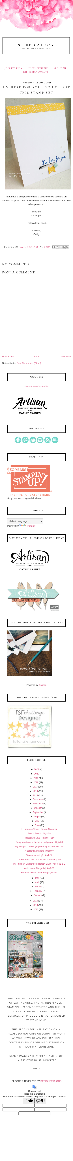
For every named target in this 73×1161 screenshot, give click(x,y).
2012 (36, 909)
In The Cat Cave (36, 45)
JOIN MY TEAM (14, 68)
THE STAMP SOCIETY (36, 72)
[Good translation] (29, 1101)
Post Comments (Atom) (29, 363)
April (37, 882)
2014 (35, 901)
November (38, 803)
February (37, 891)
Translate (27, 526)
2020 (36, 773)
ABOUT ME (60, 68)
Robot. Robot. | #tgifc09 (39, 833)
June (37, 825)
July (37, 821)
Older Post (65, 356)
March (38, 886)
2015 (35, 795)
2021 (36, 769)
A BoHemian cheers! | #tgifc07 (39, 851)
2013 (35, 905)
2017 (35, 787)
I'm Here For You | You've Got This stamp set (39, 859)
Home (37, 356)
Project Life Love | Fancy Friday (39, 838)
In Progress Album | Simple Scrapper (39, 829)
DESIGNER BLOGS (50, 1081)
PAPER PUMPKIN (38, 68)
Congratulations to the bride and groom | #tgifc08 (39, 842)
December (38, 799)
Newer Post (8, 356)
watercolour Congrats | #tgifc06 (39, 868)
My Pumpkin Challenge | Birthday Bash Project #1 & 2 (39, 864)
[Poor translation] (40, 1101)
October (38, 808)
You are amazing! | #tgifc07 (39, 855)
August (37, 816)
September (38, 812)
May (37, 878)
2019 (36, 778)
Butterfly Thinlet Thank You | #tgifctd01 (39, 872)
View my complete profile (36, 386)
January (38, 895)
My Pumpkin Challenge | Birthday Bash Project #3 (39, 846)
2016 (35, 791)
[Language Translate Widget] (25, 521)
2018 (36, 782)
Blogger (42, 685)
